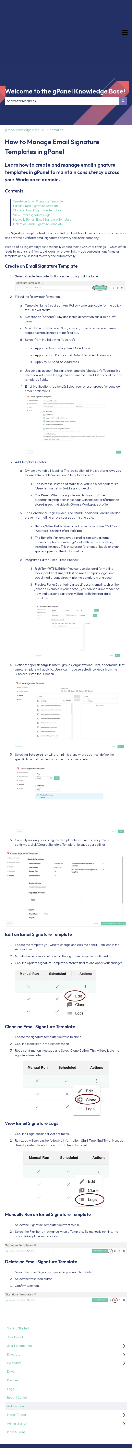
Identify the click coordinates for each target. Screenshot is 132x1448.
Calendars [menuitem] (14, 1322)
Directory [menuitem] (13, 1314)
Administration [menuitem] (17, 1383)
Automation (54, 89)
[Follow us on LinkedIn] (115, 1416)
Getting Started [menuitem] (18, 1288)
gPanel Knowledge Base (22, 89)
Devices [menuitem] (12, 1340)
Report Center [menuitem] (17, 1357)
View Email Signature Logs (31, 174)
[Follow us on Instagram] (106, 1416)
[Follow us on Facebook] (88, 1416)
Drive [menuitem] (11, 1331)
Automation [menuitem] (15, 1365)
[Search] (123, 60)
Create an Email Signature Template (38, 161)
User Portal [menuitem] (15, 1296)
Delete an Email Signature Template (38, 183)
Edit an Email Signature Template (36, 165)
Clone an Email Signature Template (37, 170)
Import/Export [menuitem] (17, 1374)
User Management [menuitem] (20, 1305)
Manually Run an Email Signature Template (42, 179)
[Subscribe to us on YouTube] (124, 1416)
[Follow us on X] (97, 1416)
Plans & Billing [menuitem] (16, 1391)
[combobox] (62, 60)
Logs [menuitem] (10, 1348)
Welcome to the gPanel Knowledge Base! (65, 50)
